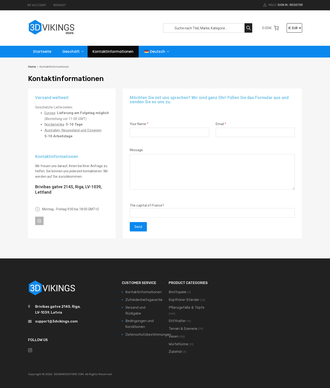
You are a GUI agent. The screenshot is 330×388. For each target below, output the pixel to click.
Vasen (173, 336)
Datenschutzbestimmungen (148, 334)
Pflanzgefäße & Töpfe (186, 307)
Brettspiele (177, 292)
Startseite (42, 51)
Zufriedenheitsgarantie (144, 300)
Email (221, 124)
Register (296, 5)
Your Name (139, 124)
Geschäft (71, 51)
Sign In (283, 5)
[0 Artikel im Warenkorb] (270, 28)
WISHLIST (59, 5)
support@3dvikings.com (56, 321)
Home (32, 66)
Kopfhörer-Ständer (184, 300)
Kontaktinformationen (113, 51)
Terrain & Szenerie (183, 329)
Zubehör (175, 352)
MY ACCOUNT (36, 5)
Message (136, 150)
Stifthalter (177, 321)
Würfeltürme (178, 344)
